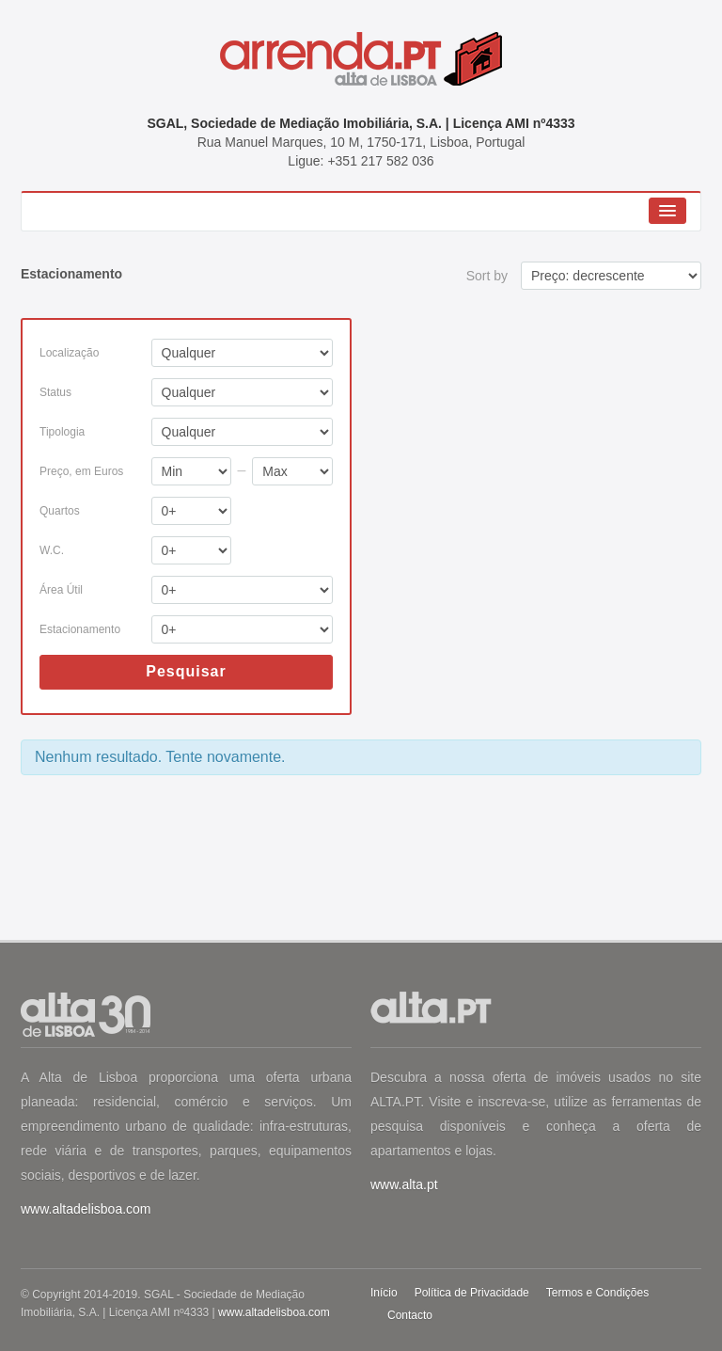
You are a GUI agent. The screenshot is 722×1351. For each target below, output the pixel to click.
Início (384, 1292)
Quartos (59, 510)
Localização (69, 352)
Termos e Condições (597, 1292)
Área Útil (61, 589)
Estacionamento (79, 629)
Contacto (409, 1315)
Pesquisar (186, 671)
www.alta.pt (404, 1184)
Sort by (487, 275)
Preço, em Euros (81, 471)
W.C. (51, 550)
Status (55, 392)
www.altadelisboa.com (86, 1208)
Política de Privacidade (472, 1292)
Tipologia (62, 431)
